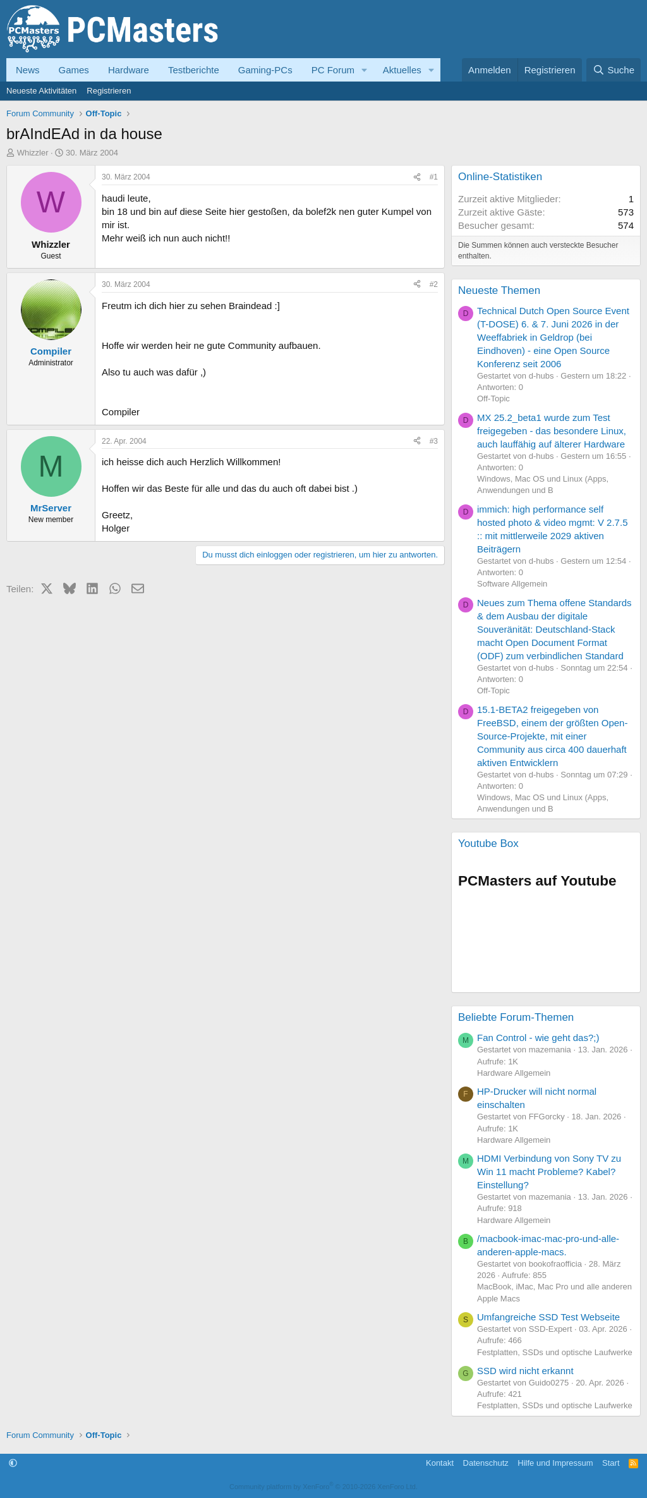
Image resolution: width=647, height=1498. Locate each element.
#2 (434, 284)
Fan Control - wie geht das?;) (538, 1037)
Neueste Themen (499, 290)
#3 (434, 441)
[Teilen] (417, 177)
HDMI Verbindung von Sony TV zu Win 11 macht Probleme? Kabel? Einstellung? (549, 1171)
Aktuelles (402, 69)
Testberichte (193, 69)
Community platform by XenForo (323, 1486)
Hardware (128, 69)
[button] (364, 70)
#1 (434, 177)
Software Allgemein (512, 583)
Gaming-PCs (265, 69)
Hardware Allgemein (513, 1073)
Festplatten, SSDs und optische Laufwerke (554, 1352)
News (28, 69)
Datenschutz (486, 1463)
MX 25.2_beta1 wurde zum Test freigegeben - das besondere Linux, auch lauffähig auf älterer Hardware (551, 430)
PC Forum (332, 69)
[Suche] (613, 70)
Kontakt (440, 1463)
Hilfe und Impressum (555, 1463)
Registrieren (109, 90)
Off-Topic (493, 398)
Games (74, 69)
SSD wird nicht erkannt (525, 1370)
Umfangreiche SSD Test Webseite (548, 1317)
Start (610, 1463)
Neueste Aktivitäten (41, 90)
